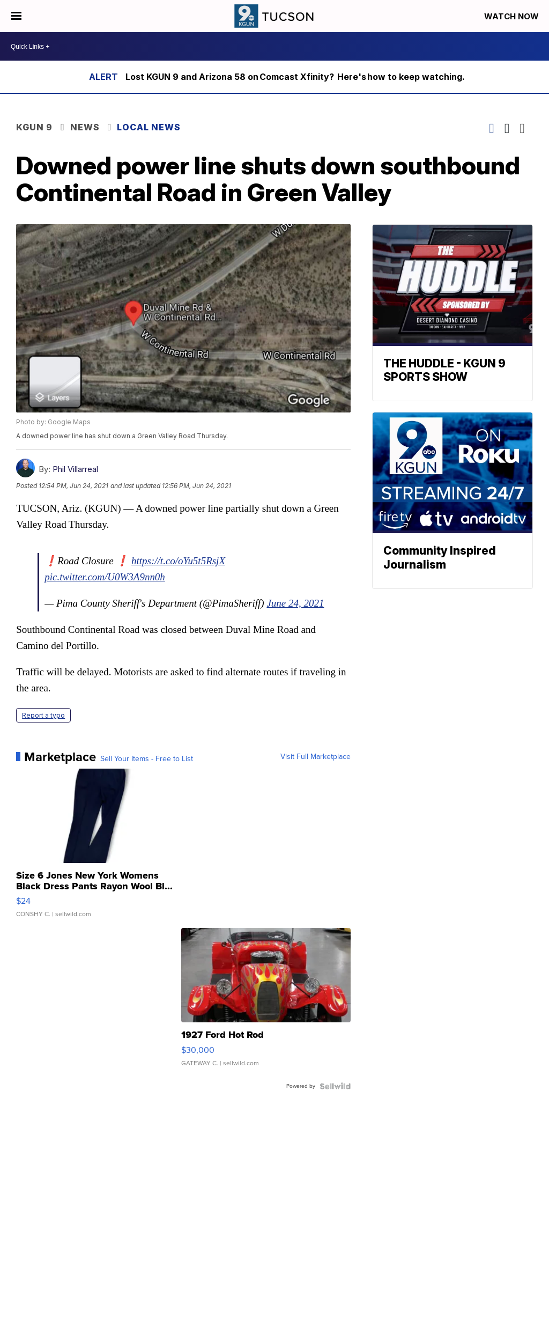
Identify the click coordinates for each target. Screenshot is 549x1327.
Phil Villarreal (75, 469)
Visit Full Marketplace (315, 757)
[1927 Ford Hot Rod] (266, 1002)
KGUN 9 (34, 127)
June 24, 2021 (295, 603)
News (85, 127)
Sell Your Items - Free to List (146, 759)
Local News (149, 127)
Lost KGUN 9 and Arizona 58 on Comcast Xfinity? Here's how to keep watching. (295, 76)
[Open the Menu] (16, 16)
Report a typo (43, 715)
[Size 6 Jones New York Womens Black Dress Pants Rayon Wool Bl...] (101, 848)
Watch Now (512, 16)
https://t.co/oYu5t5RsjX (178, 560)
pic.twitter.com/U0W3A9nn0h (104, 577)
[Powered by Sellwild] (335, 1086)
